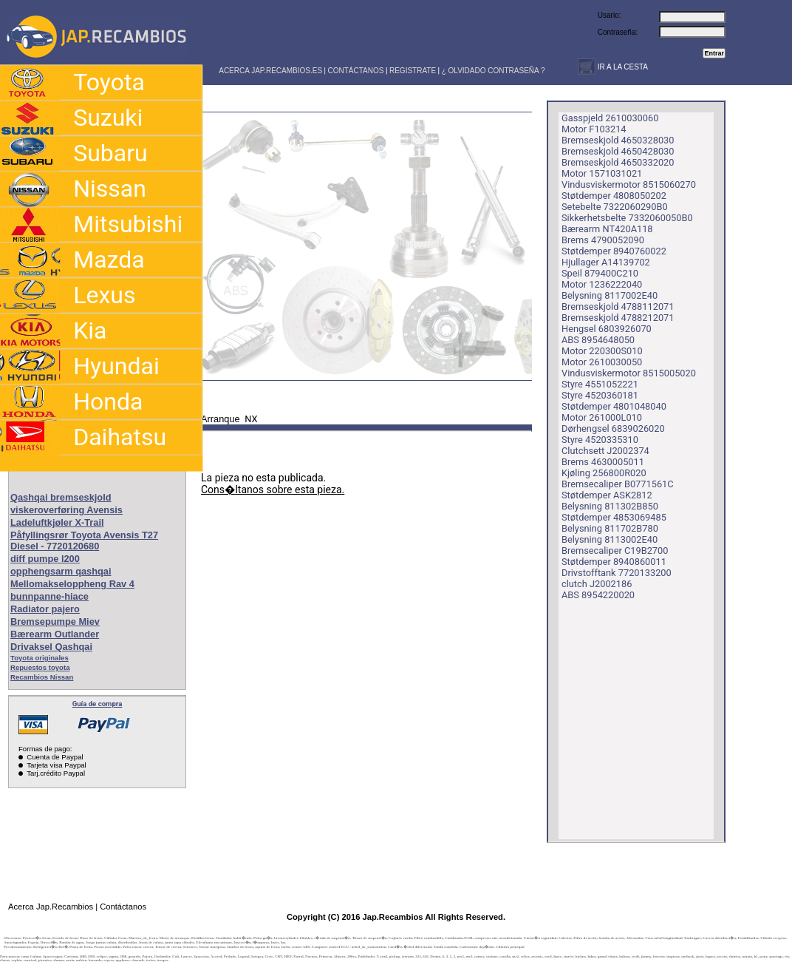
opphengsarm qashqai (61, 571)
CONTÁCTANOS (356, 71)
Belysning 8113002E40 (609, 539)
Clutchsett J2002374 (605, 450)
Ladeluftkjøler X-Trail (57, 522)
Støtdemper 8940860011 (613, 561)
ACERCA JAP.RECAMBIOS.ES (269, 71)
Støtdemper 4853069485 (613, 517)
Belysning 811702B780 (609, 528)
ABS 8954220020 (598, 594)
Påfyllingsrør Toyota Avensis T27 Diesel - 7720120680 (84, 540)
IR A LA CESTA (621, 67)
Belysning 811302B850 (609, 506)
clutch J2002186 (596, 583)
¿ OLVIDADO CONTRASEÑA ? (493, 71)
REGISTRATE (412, 71)
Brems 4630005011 (602, 461)
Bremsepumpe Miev (55, 621)
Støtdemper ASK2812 (606, 495)
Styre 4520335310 (599, 439)
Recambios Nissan (41, 677)
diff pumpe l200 (45, 558)
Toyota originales (39, 658)
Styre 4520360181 (599, 395)
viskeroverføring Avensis (66, 509)
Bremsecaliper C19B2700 (614, 550)
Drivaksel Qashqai (51, 646)
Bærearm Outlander (54, 634)
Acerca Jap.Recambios (50, 906)
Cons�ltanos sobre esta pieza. (272, 489)
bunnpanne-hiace (49, 596)
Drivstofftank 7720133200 (616, 572)
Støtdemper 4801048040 (613, 406)
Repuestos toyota (40, 667)
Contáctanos (123, 906)
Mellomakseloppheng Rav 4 (72, 583)
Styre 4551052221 (599, 384)
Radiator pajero (45, 608)
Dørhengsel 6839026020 (613, 428)
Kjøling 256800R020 (603, 472)
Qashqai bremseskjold (61, 497)
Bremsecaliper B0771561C (617, 484)
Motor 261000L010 (601, 417)
